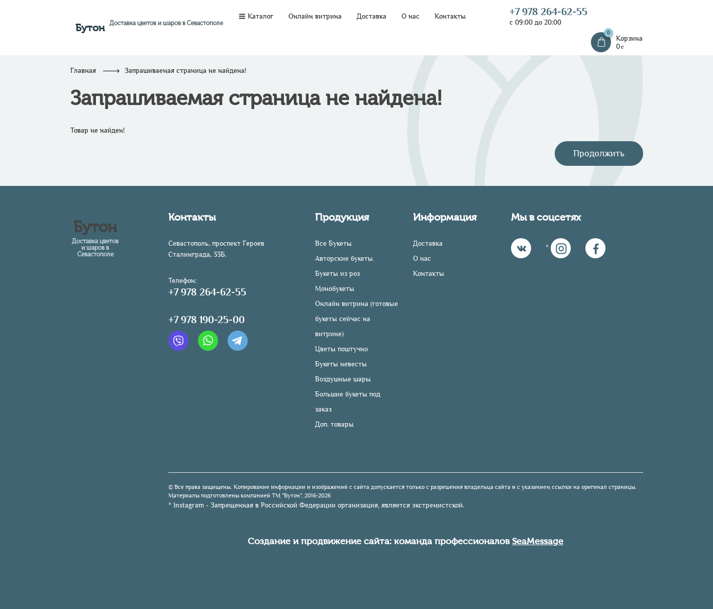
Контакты (450, 16)
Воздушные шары (343, 379)
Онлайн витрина (315, 16)
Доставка (371, 16)
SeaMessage (537, 541)
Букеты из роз (337, 273)
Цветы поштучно (341, 349)
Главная (83, 70)
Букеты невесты (341, 364)
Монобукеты (334, 288)
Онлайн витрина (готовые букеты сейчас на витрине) (356, 319)
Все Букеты (333, 243)
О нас (410, 16)
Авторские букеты (344, 258)
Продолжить (599, 153)
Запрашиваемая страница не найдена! (185, 70)
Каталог (256, 16)
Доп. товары (334, 424)
